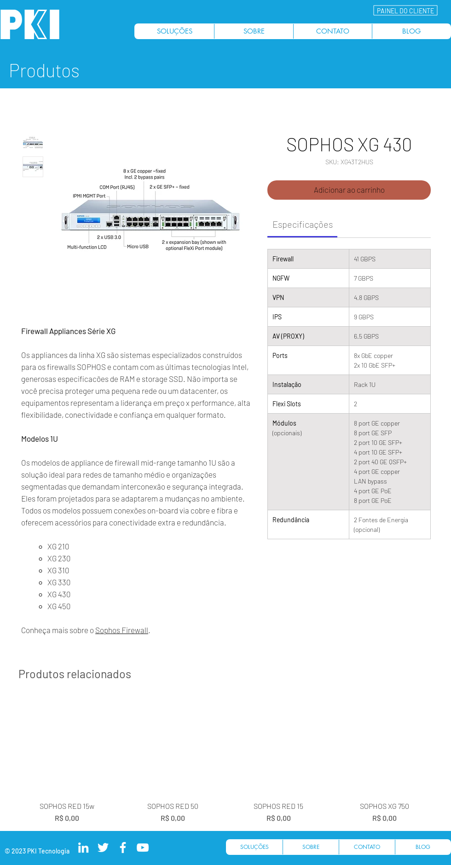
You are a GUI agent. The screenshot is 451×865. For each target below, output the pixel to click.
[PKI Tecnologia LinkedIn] (83, 847)
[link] (302, 224)
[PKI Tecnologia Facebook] (123, 847)
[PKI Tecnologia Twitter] (103, 847)
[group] (225, 761)
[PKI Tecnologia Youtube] (142, 847)
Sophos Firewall (121, 629)
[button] (405, 11)
